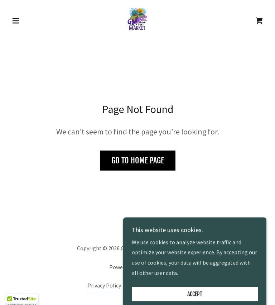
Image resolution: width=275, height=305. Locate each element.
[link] (137, 20)
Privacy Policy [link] (104, 285)
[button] (28, 21)
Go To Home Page (137, 160)
